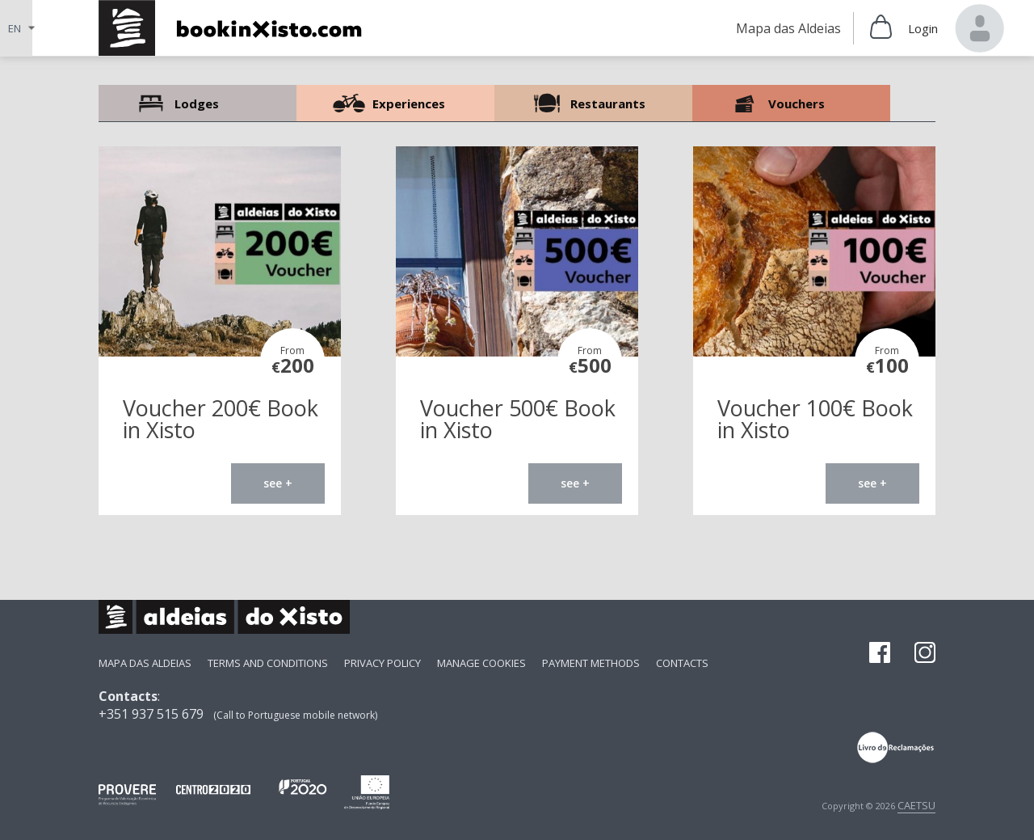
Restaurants (593, 103)
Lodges (197, 103)
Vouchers (791, 103)
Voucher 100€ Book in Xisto (815, 419)
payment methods (591, 663)
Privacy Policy (382, 663)
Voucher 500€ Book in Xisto (518, 419)
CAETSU (916, 805)
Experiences (395, 103)
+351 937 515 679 (151, 714)
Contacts (682, 663)
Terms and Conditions (268, 663)
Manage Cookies (481, 663)
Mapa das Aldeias (145, 663)
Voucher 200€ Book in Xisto (220, 419)
